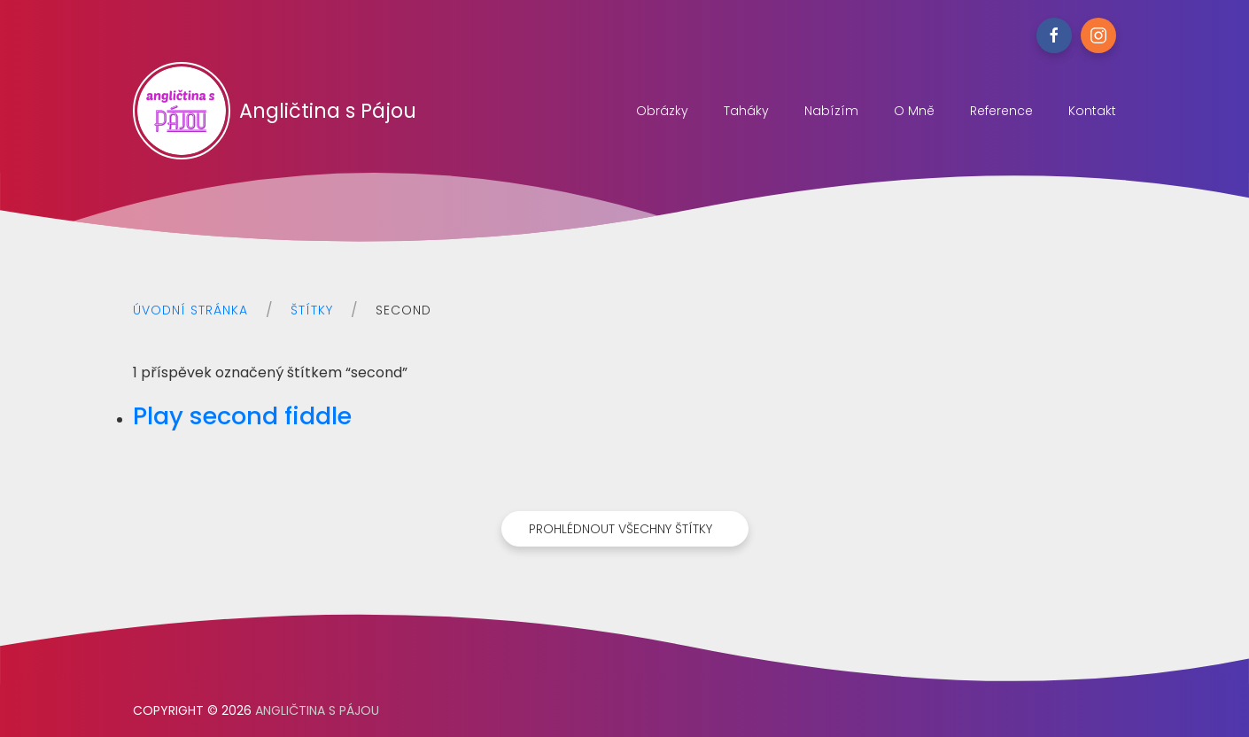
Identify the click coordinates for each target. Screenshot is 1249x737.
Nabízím (831, 111)
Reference (1001, 111)
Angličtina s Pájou (274, 110)
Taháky (746, 111)
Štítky (312, 310)
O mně (914, 111)
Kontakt (1092, 111)
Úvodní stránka (190, 310)
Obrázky (662, 111)
